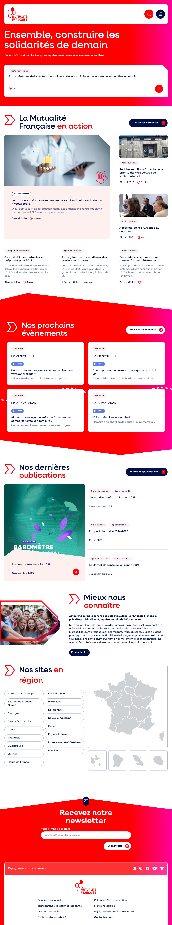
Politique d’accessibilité (52, 917)
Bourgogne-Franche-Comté (20, 704)
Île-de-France (56, 694)
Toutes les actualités (149, 123)
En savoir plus (79, 653)
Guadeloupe (15, 746)
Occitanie (54, 726)
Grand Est (14, 738)
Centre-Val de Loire (19, 722)
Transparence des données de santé (60, 906)
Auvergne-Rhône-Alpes (22, 694)
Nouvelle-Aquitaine (59, 718)
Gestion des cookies (50, 912)
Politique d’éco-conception (110, 900)
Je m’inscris (118, 846)
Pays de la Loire (57, 734)
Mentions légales (104, 906)
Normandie (55, 710)
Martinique (54, 702)
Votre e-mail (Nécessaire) (56, 829)
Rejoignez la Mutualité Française (114, 912)
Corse (11, 730)
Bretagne (13, 713)
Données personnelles (51, 900)
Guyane (12, 754)
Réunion (53, 751)
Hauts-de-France (18, 762)
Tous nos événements (146, 330)
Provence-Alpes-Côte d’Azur (65, 743)
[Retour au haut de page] (86, 802)
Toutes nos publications (147, 472)
